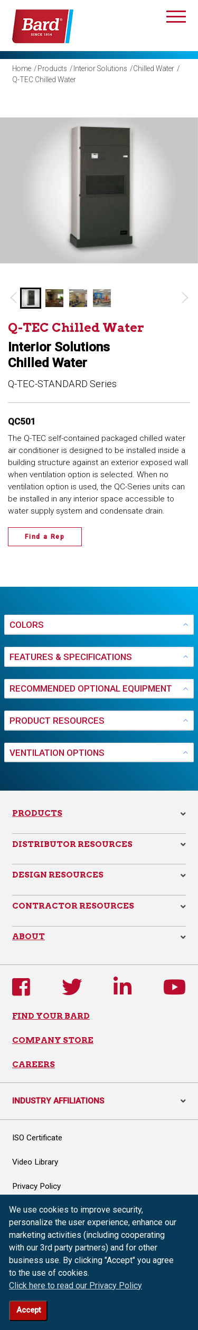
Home (21, 68)
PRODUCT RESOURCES (57, 720)
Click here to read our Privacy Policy (75, 1285)
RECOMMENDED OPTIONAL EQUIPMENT (91, 688)
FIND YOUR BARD (51, 1016)
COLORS (27, 624)
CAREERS (33, 1064)
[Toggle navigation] (176, 18)
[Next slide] (185, 297)
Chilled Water (153, 68)
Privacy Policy (36, 1186)
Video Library (35, 1162)
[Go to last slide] (13, 297)
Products (52, 68)
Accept (28, 1310)
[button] (30, 298)
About (28, 936)
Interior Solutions (100, 68)
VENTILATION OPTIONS (57, 752)
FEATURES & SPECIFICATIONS (71, 657)
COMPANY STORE (52, 1040)
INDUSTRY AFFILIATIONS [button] (99, 1101)
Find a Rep (45, 536)
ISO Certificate (37, 1137)
